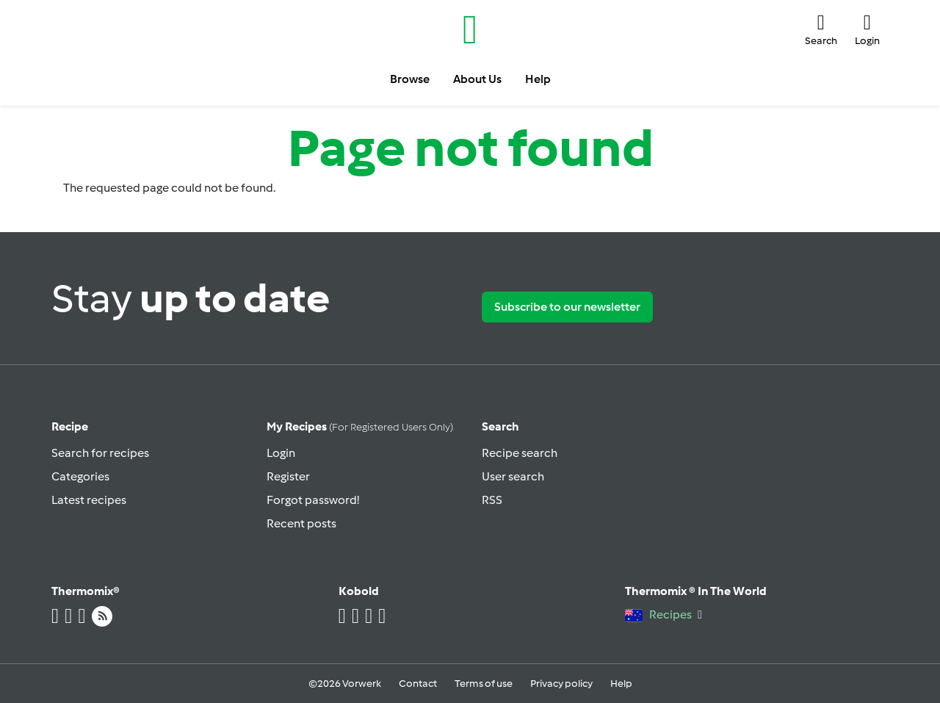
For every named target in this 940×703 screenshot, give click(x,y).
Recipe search (519, 453)
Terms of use (484, 683)
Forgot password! (313, 500)
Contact (418, 683)
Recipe (69, 426)
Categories (80, 476)
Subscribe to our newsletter (567, 307)
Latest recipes (88, 500)
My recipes (360, 426)
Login (281, 453)
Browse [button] (410, 79)
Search (500, 426)
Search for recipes (100, 453)
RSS (492, 500)
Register (288, 476)
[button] (821, 29)
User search (513, 476)
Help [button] (538, 79)
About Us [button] (477, 79)
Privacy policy (561, 683)
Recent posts (301, 523)
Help (621, 683)
